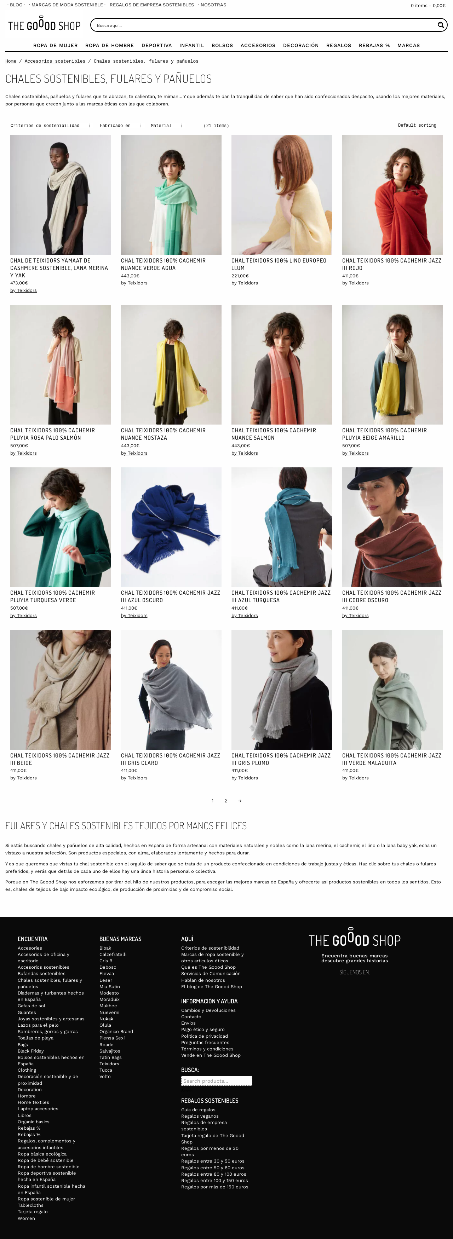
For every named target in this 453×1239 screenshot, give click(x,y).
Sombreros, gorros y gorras (48, 1031)
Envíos (188, 1022)
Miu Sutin (109, 986)
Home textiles (33, 1102)
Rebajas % (374, 45)
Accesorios (258, 45)
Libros (24, 1115)
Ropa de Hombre (109, 45)
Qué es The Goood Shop (208, 966)
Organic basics (34, 1121)
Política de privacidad (204, 1035)
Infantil (191, 45)
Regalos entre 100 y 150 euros (214, 1180)
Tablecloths (31, 1205)
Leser (105, 979)
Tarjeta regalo (33, 1211)
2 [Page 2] (225, 800)
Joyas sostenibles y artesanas (51, 1018)
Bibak (105, 947)
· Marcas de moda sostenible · (67, 4)
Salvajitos (109, 1050)
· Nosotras (212, 4)
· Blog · (16, 4)
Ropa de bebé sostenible (46, 1160)
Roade (106, 1044)
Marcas (408, 45)
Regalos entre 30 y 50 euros (213, 1160)
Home (10, 61)
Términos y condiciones (207, 1048)
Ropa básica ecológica (42, 1153)
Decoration (30, 1089)
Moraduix (109, 999)
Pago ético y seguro (203, 1029)
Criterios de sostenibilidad (210, 947)
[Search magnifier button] (441, 25)
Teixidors (109, 1063)
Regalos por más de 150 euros (214, 1186)
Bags (23, 1044)
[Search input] (265, 25)
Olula (105, 1024)
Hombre (27, 1095)
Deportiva (157, 45)
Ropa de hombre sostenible (49, 1166)
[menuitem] (16, 5)
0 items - (428, 5)
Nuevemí (109, 1012)
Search (187, 1091)
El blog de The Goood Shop (211, 986)
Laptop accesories (38, 1108)
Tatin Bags (110, 1057)
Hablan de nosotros (203, 979)
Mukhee (108, 1005)
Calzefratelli (112, 954)
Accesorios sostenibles (55, 61)
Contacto (191, 1016)
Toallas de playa (35, 1037)
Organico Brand (116, 1031)
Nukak (106, 1018)
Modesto (109, 992)
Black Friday (31, 1050)
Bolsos (222, 45)
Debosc (107, 966)
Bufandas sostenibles (41, 973)
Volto (105, 1076)
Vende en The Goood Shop (211, 1055)
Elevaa (106, 973)
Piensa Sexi (112, 1037)
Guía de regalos (198, 1109)
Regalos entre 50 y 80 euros (213, 1167)
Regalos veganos (200, 1115)
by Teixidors (23, 290)
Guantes (27, 1012)
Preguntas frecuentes (205, 1042)
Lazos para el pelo (38, 1024)
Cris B (105, 960)
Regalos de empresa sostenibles (152, 4)
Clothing (27, 1069)
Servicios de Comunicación (211, 973)
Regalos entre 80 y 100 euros (213, 1173)
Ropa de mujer (55, 45)
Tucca (105, 1069)
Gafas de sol (31, 1005)
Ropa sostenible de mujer (46, 1198)
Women (26, 1218)
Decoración (301, 45)
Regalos (338, 45)
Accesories (30, 947)
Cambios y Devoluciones (208, 1010)
